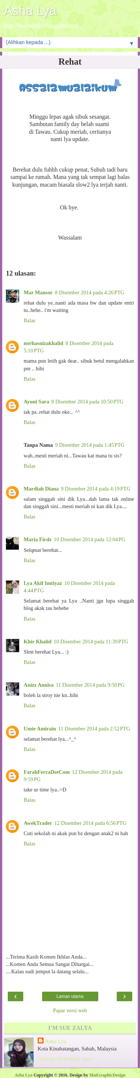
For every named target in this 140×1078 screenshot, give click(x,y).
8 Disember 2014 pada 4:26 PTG (89, 292)
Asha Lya (30, 11)
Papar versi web (70, 1010)
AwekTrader (38, 823)
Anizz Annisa (39, 685)
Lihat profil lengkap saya (64, 1058)
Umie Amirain (40, 729)
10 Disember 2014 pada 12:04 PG (90, 539)
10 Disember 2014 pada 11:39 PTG (91, 641)
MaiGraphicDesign (107, 1075)
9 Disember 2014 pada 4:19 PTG (95, 489)
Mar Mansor (38, 292)
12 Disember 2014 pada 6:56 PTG (90, 823)
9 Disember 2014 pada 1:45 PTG (89, 445)
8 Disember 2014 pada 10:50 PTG (87, 402)
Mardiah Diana (41, 489)
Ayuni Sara (36, 402)
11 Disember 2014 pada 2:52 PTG (94, 729)
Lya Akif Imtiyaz (43, 583)
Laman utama (70, 996)
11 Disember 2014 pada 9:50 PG (90, 685)
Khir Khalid (37, 641)
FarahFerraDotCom (47, 772)
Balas (29, 320)
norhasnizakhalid (43, 343)
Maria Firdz (38, 539)
